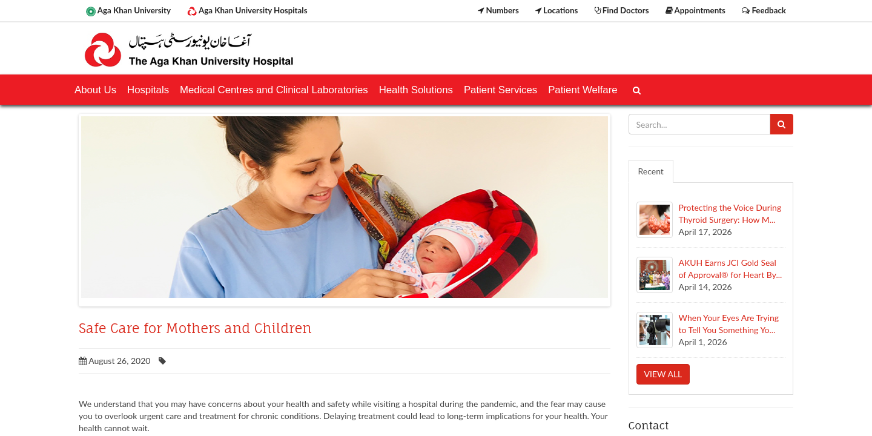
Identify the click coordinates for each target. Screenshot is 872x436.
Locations (556, 10)
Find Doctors (622, 10)
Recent (651, 171)
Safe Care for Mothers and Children (195, 328)
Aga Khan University (128, 10)
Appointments (695, 10)
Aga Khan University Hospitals (247, 10)
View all (663, 374)
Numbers (498, 10)
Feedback (764, 10)
